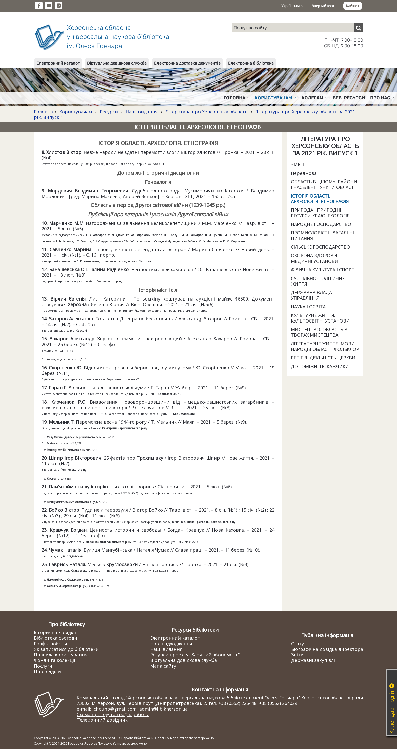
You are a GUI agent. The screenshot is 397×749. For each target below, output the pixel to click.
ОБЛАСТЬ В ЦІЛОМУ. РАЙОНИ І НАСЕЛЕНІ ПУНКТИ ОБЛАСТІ (324, 184)
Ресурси (108, 112)
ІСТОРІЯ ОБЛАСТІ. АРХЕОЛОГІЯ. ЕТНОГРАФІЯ (320, 198)
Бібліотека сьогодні (56, 638)
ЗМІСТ (298, 164)
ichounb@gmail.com (114, 709)
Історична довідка (55, 632)
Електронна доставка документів (187, 63)
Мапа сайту (163, 666)
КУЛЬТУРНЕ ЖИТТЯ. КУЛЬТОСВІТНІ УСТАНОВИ (320, 318)
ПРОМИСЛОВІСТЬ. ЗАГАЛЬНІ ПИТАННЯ (322, 235)
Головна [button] (237, 98)
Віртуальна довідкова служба (117, 63)
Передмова (304, 173)
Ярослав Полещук (97, 743)
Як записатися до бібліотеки (66, 649)
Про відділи (47, 671)
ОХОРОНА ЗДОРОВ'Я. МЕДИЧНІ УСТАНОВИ (314, 258)
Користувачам (75, 112)
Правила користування (60, 655)
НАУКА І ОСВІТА (308, 306)
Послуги (43, 666)
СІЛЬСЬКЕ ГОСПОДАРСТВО (320, 247)
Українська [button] (292, 5)
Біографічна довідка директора (327, 649)
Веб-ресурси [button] (349, 98)
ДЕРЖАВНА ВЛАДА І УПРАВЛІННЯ (312, 295)
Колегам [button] (315, 98)
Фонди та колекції (54, 660)
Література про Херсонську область (206, 112)
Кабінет (352, 5)
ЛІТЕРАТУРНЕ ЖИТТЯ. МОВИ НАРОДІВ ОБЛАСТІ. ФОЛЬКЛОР (325, 346)
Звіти (297, 655)
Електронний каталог (58, 63)
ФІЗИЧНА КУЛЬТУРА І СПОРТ (322, 269)
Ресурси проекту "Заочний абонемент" (195, 655)
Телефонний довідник (102, 720)
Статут (298, 643)
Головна (43, 112)
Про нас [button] (382, 98)
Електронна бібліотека (251, 63)
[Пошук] (358, 27)
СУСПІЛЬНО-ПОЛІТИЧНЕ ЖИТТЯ (318, 281)
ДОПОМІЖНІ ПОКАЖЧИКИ (320, 366)
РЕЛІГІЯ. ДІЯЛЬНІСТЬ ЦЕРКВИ (323, 357)
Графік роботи (50, 643)
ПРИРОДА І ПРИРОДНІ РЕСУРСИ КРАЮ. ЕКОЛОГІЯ (320, 212)
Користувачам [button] (275, 98)
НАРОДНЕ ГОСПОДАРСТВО (321, 224)
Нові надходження (171, 643)
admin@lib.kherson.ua (163, 709)
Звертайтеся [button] (324, 5)
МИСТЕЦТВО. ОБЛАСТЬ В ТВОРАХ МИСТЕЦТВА (319, 332)
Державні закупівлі (313, 660)
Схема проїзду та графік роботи (113, 714)
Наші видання (141, 112)
